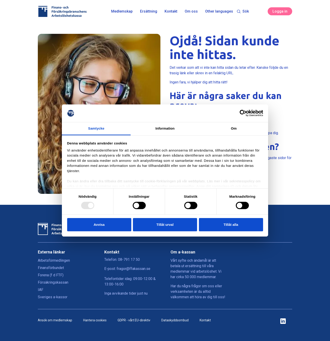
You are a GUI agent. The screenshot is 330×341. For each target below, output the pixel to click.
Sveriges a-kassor (52, 297)
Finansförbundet (51, 268)
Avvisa (99, 224)
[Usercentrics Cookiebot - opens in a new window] (243, 113)
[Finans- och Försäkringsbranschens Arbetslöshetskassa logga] (62, 11)
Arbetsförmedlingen (54, 260)
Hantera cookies (95, 320)
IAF (40, 290)
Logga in (279, 11)
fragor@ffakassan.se (133, 268)
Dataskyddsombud (175, 320)
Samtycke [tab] (96, 128)
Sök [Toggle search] (243, 11)
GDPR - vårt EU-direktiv (134, 320)
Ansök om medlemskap (55, 320)
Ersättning (148, 11)
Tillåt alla (231, 224)
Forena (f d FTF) (50, 275)
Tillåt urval (165, 224)
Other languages (219, 11)
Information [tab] (165, 128)
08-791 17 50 (129, 259)
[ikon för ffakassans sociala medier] (283, 321)
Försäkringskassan (53, 282)
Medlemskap (122, 11)
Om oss (191, 11)
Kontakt (171, 11)
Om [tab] (233, 128)
